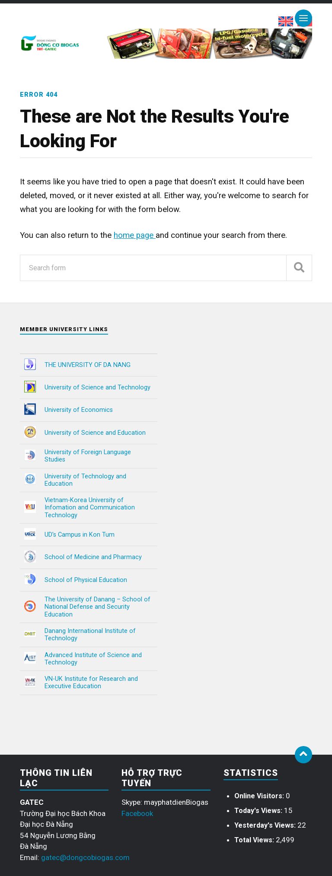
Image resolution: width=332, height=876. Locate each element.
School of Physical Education (86, 580)
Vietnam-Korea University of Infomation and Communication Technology (90, 508)
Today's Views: (259, 810)
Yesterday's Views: (265, 825)
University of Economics (79, 410)
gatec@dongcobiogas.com (85, 857)
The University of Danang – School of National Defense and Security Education (97, 607)
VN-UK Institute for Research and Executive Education (91, 682)
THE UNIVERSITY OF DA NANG (88, 365)
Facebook (137, 813)
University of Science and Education (95, 432)
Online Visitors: (260, 796)
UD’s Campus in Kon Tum (80, 534)
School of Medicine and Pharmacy (93, 557)
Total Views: (255, 840)
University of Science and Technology (97, 387)
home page (135, 235)
